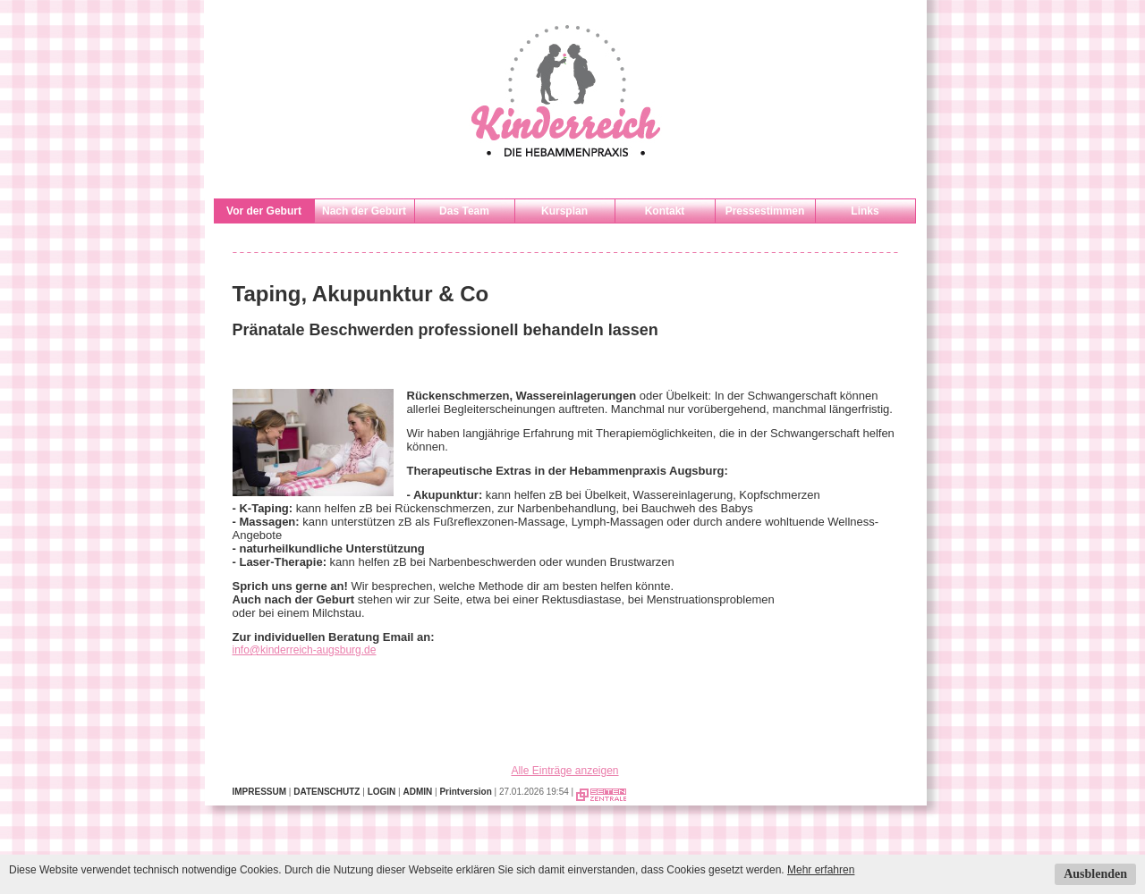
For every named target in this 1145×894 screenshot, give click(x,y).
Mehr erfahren (820, 870)
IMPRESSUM (260, 792)
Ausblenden (1095, 874)
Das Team (464, 211)
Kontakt (665, 211)
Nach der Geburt (364, 211)
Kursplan (564, 211)
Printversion (465, 792)
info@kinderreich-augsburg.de (305, 650)
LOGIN (382, 792)
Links (864, 211)
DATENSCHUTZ (326, 792)
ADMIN (417, 792)
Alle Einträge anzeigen (564, 770)
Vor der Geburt (263, 211)
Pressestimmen (765, 211)
